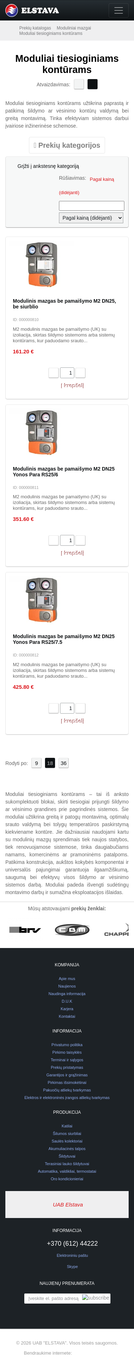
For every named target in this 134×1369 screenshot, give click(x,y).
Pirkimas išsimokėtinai (67, 1082)
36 (64, 763)
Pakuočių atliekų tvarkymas (67, 1090)
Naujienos (67, 986)
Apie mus (67, 978)
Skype (67, 1266)
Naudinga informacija (67, 994)
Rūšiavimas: (72, 178)
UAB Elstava (68, 1204)
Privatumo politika (67, 1045)
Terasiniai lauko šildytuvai (67, 1164)
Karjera (67, 1009)
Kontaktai (67, 1016)
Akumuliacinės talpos (67, 1148)
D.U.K (67, 1001)
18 (50, 763)
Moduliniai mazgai (74, 28)
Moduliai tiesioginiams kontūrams (51, 33)
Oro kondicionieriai (67, 1179)
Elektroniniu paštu (72, 1255)
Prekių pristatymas (67, 1067)
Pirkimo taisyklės (67, 1052)
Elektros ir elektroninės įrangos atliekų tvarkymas (66, 1097)
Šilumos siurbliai (67, 1133)
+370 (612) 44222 (67, 1243)
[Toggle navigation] (119, 10)
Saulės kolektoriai (66, 1141)
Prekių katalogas (35, 28)
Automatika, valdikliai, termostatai (67, 1171)
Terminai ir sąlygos (67, 1060)
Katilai (67, 1126)
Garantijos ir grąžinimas (67, 1075)
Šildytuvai (67, 1156)
